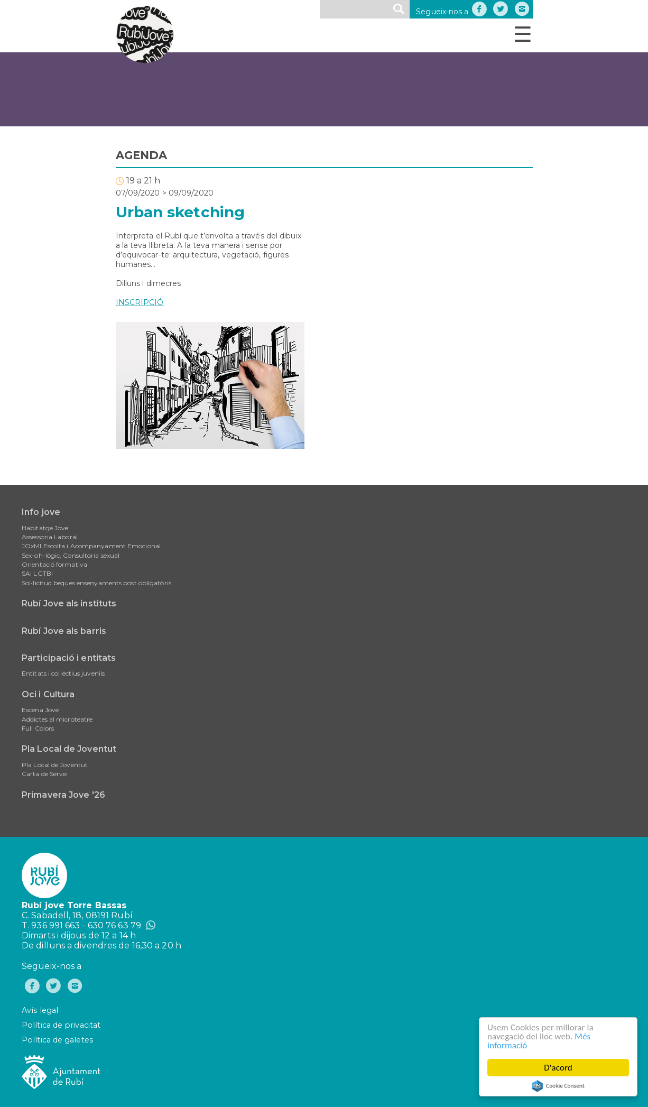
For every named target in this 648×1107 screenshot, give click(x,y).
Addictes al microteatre (57, 719)
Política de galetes (57, 1040)
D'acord (558, 1067)
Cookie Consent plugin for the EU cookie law (558, 1086)
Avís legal (40, 1010)
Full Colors (38, 728)
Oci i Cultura (48, 694)
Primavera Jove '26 (63, 795)
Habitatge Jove (45, 528)
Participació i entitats (69, 658)
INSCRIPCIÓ (140, 302)
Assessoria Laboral (50, 537)
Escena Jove (40, 710)
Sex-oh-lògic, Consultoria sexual (70, 555)
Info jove (41, 512)
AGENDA (142, 155)
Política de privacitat (61, 1025)
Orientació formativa (54, 564)
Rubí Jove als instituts (69, 603)
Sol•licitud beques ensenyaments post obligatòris (96, 583)
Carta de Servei (45, 774)
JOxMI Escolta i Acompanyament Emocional (91, 546)
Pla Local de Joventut (69, 749)
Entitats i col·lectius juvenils (63, 673)
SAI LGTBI (37, 573)
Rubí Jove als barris (64, 631)
